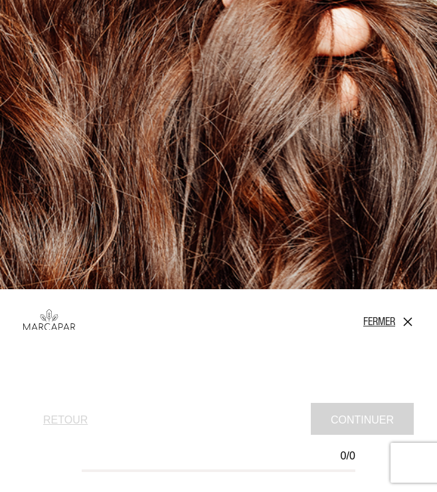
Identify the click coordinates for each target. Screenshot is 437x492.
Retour (65, 420)
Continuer (362, 420)
